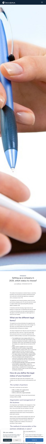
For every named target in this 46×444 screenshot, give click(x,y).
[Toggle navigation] (42, 2)
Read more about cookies (11, 436)
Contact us (34, 440)
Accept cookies (7, 440)
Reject (16, 440)
